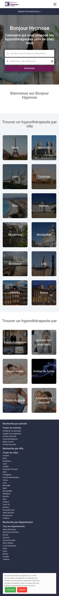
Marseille (6, 485)
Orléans (6, 502)
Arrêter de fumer (9, 436)
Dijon (5, 472)
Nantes (6, 496)
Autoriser (10, 590)
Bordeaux (7, 461)
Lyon (5, 483)
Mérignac (7, 494)
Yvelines (6, 559)
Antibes (6, 456)
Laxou (5, 480)
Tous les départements (14, 526)
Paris (5, 551)
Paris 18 (6, 504)
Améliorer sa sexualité (12, 431)
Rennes (6, 507)
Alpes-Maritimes (9, 529)
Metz (5, 488)
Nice (4, 499)
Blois (5, 458)
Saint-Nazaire (8, 513)
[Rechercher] (29, 68)
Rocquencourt (9, 510)
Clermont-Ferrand (10, 469)
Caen (5, 464)
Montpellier (7, 491)
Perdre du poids (9, 444)
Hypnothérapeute (10, 439)
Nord (5, 548)
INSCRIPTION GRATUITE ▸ (29, 11)
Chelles (6, 466)
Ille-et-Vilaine (8, 543)
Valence (6, 518)
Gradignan (7, 475)
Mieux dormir (8, 442)
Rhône (5, 554)
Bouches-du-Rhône (11, 532)
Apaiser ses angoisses (12, 433)
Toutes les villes (10, 452)
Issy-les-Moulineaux (11, 477)
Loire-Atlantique (9, 546)
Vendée (6, 556)
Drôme (5, 535)
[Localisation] (29, 61)
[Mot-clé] (29, 53)
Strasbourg (7, 515)
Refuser (22, 590)
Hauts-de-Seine (9, 540)
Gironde (6, 537)
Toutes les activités (12, 428)
